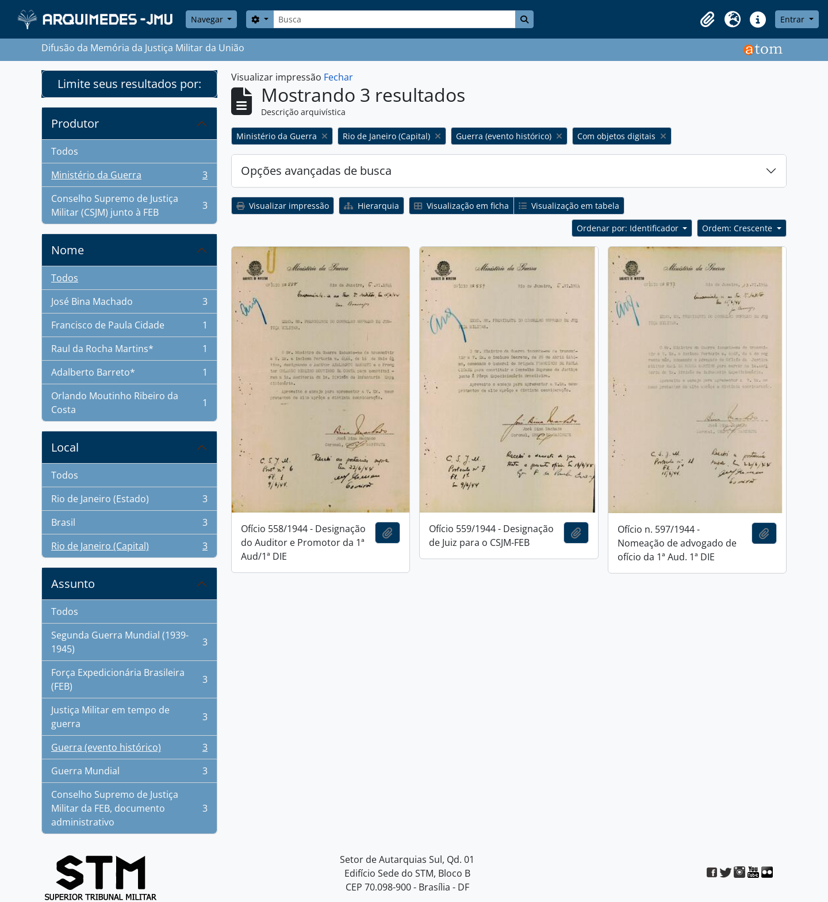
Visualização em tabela (569, 205)
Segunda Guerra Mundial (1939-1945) (129, 642)
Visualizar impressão (282, 205)
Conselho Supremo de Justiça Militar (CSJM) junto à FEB (129, 205)
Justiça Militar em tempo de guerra (129, 717)
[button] (707, 19)
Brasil (129, 524)
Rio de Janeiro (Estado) (129, 501)
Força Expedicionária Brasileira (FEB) (129, 679)
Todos (64, 151)
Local (65, 447)
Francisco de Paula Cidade (129, 327)
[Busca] (394, 19)
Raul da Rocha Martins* (129, 351)
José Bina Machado (129, 304)
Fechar (338, 77)
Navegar (208, 19)
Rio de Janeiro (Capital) (129, 548)
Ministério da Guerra (129, 177)
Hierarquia (371, 205)
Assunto (73, 583)
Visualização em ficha (461, 205)
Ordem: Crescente (738, 228)
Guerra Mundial (129, 773)
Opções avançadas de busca (316, 170)
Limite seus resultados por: (129, 83)
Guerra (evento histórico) (129, 749)
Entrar (793, 19)
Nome (67, 250)
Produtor (75, 123)
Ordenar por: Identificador (629, 228)
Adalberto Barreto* (129, 374)
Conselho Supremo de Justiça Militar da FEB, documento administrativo (129, 808)
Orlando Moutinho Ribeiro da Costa (129, 402)
